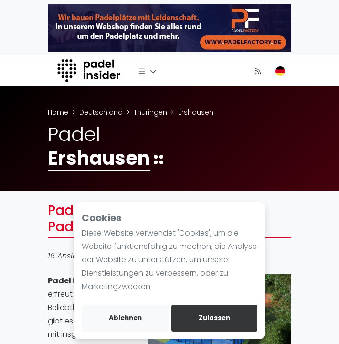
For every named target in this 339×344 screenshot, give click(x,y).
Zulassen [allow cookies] (214, 317)
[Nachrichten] (257, 70)
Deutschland (101, 112)
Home (58, 112)
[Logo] (90, 70)
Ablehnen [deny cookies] (125, 317)
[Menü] (147, 70)
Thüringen (150, 112)
